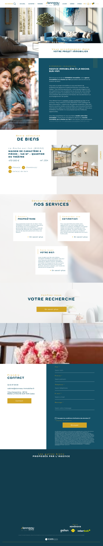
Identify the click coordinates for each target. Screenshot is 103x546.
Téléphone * (60, 384)
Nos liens (71, 535)
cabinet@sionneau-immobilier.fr (20, 392)
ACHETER (31, 4)
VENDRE (40, 4)
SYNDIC (79, 4)
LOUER (64, 4)
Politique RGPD (77, 535)
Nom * (57, 367)
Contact (101, 155)
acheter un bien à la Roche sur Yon (74, 104)
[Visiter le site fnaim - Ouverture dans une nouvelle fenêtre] (73, 530)
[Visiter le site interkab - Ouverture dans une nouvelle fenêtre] (84, 531)
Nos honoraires (48, 535)
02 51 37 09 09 (12, 389)
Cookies (82, 535)
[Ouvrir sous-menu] (35, 3)
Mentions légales (61, 535)
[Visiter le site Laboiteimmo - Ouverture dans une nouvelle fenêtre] (51, 541)
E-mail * (58, 393)
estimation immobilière (72, 125)
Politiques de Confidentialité (77, 443)
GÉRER (72, 4)
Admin (67, 535)
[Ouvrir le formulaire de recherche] (10, 4)
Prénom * (58, 375)
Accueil (22, 4)
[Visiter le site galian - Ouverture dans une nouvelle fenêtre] (64, 530)
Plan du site (54, 535)
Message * (59, 402)
